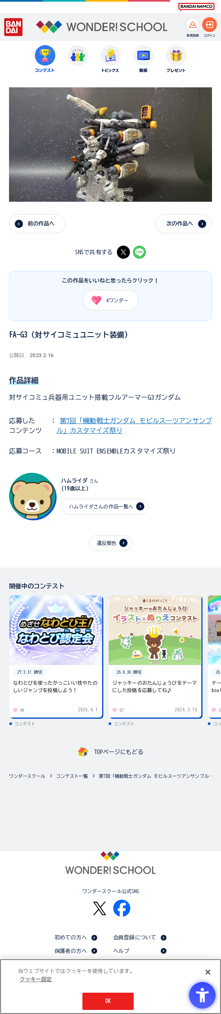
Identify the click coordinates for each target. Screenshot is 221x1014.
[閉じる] (208, 972)
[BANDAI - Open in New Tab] (13, 27)
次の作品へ (180, 223)
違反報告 (107, 542)
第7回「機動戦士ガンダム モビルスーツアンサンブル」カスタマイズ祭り (158, 776)
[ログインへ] (209, 24)
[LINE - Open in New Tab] (139, 252)
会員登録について (134, 937)
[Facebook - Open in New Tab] (121, 908)
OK (108, 1001)
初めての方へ (71, 937)
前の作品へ (41, 223)
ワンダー (107, 300)
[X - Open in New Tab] (123, 252)
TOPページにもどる (118, 752)
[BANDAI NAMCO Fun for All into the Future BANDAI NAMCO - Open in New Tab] (196, 7)
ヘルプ (121, 951)
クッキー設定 (36, 979)
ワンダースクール (27, 776)
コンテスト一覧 (72, 776)
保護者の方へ (71, 951)
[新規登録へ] (192, 24)
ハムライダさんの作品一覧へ (101, 506)
